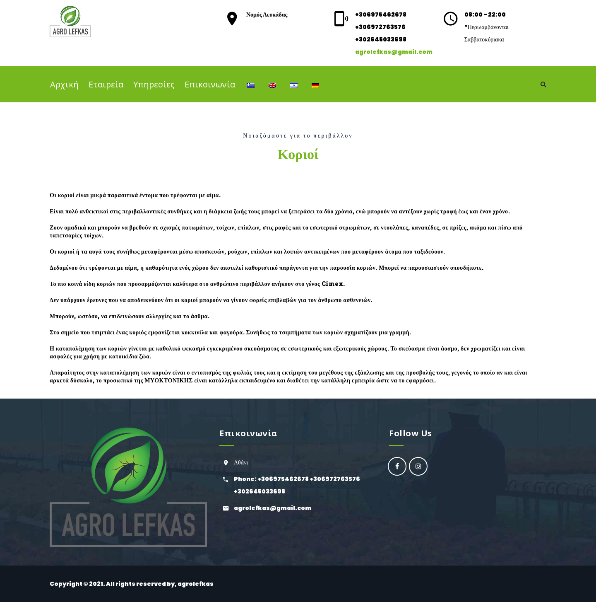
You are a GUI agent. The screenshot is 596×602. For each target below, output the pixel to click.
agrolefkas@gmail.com (394, 52)
